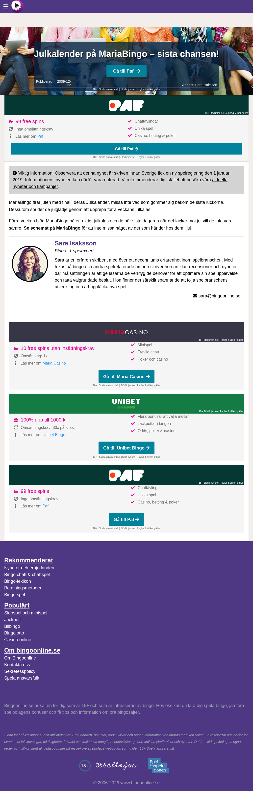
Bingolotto (14, 633)
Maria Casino (54, 363)
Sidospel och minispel (25, 612)
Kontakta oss (17, 664)
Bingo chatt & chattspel (27, 574)
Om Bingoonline (20, 658)
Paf (40, 136)
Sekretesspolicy (19, 671)
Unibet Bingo (54, 435)
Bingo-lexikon (17, 581)
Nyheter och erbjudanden (29, 567)
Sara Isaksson (206, 85)
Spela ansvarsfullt (21, 678)
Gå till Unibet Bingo (126, 448)
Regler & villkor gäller (148, 89)
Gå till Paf (126, 71)
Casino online (17, 639)
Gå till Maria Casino (126, 376)
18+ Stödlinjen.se (214, 113)
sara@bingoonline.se (219, 295)
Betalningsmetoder (22, 587)
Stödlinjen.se (128, 89)
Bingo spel (14, 594)
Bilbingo (12, 626)
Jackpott (12, 619)
